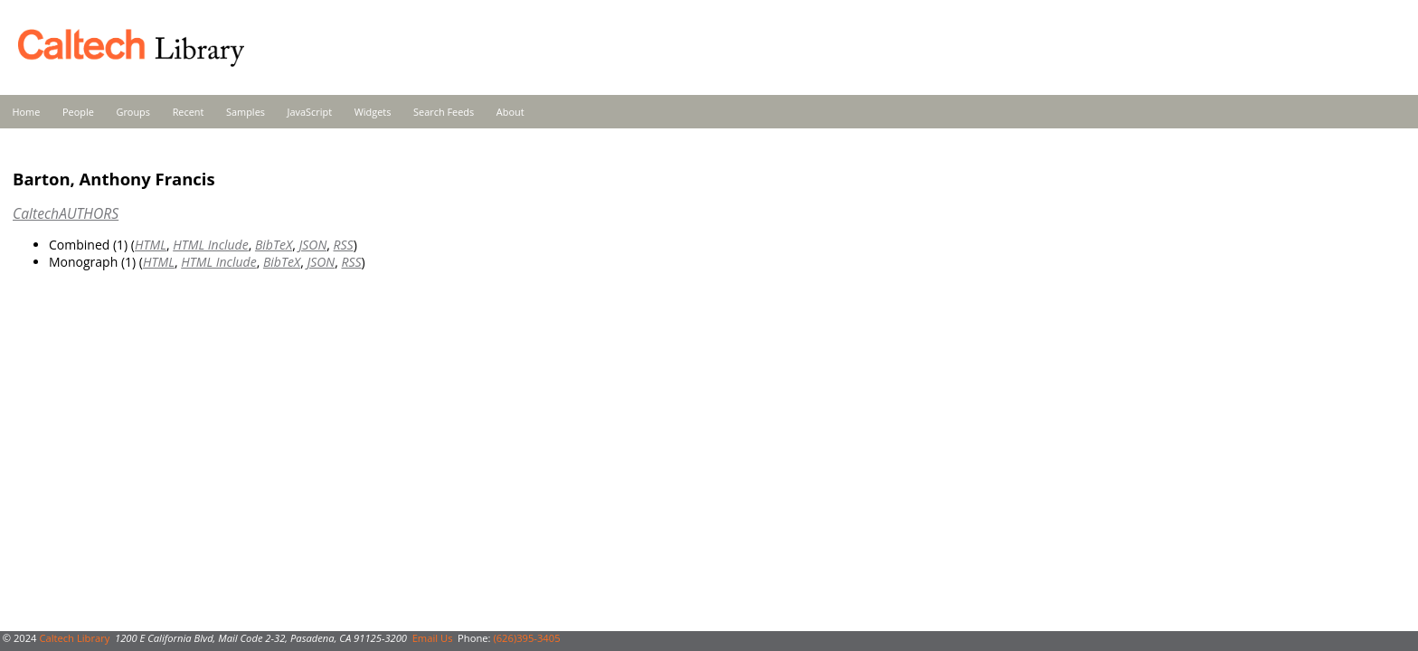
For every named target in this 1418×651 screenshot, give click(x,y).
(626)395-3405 (526, 638)
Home (27, 111)
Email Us (432, 638)
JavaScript (310, 111)
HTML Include (210, 244)
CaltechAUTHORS (65, 213)
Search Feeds (443, 111)
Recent (188, 111)
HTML (150, 244)
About (510, 111)
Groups (133, 111)
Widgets (373, 111)
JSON (312, 244)
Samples (245, 111)
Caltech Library (74, 638)
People (78, 111)
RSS (344, 244)
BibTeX (273, 244)
